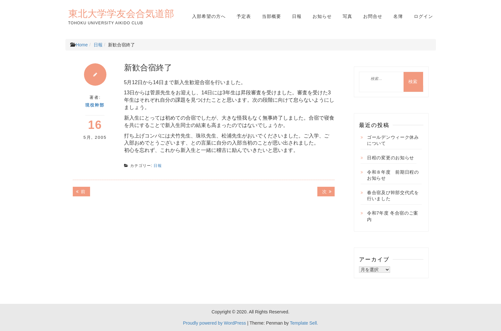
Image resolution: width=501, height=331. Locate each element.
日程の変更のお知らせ (390, 157)
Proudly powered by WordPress (214, 323)
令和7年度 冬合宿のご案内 (392, 216)
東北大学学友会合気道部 (121, 13)
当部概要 (271, 16)
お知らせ (322, 16)
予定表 (244, 16)
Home (82, 44)
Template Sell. (304, 323)
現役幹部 (94, 105)
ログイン (423, 16)
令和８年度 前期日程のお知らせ (393, 175)
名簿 (398, 16)
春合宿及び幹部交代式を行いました (393, 195)
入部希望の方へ (209, 16)
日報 (297, 16)
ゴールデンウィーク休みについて (393, 140)
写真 (347, 16)
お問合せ (372, 16)
